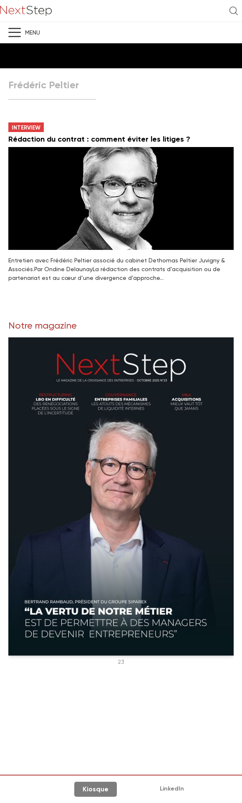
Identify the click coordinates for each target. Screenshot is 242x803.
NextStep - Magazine (26, 11)
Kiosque (95, 789)
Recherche (233, 10)
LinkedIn (172, 788)
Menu (32, 32)
